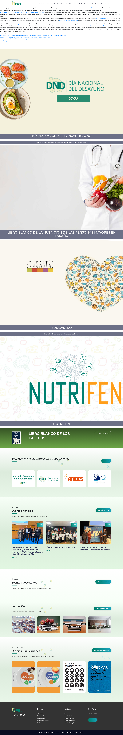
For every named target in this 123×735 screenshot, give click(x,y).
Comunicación (51, 3)
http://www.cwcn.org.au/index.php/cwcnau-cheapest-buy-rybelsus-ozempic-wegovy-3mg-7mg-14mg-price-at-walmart (33, 35)
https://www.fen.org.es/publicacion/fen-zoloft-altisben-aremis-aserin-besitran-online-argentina (26, 37)
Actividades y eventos (75, 3)
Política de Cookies (68, 716)
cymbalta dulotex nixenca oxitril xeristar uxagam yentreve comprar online (19, 39)
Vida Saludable (41, 718)
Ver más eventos (103, 582)
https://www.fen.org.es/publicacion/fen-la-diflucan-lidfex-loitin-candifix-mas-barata (22, 12)
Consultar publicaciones (102, 18)
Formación (98, 3)
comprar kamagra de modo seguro (68, 20)
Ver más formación (102, 608)
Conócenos (40, 3)
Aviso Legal (66, 713)
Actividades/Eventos (43, 720)
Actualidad (107, 3)
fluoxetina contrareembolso (98, 26)
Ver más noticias (103, 510)
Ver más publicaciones (101, 650)
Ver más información (103, 433)
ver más (106, 461)
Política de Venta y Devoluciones (72, 723)
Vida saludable (62, 3)
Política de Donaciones (69, 720)
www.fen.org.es (16, 24)
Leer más (14, 557)
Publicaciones (88, 3)
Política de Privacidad (68, 718)
